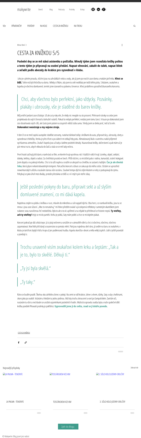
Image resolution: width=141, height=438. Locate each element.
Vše (4, 25)
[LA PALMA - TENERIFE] (24, 384)
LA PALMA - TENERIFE (15, 401)
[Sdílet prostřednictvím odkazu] (25, 342)
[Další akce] (122, 45)
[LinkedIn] (98, 9)
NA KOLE (43, 25)
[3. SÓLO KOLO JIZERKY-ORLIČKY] (117, 384)
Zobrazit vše (134, 367)
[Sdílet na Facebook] (18, 342)
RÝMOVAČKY (17, 25)
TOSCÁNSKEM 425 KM (62, 401)
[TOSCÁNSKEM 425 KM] (71, 385)
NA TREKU (78, 25)
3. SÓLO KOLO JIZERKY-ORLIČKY (112, 401)
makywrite (24, 9)
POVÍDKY (30, 25)
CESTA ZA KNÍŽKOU (60, 25)
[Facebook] (103, 9)
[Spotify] (93, 9)
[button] (134, 26)
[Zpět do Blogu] (68, 426)
